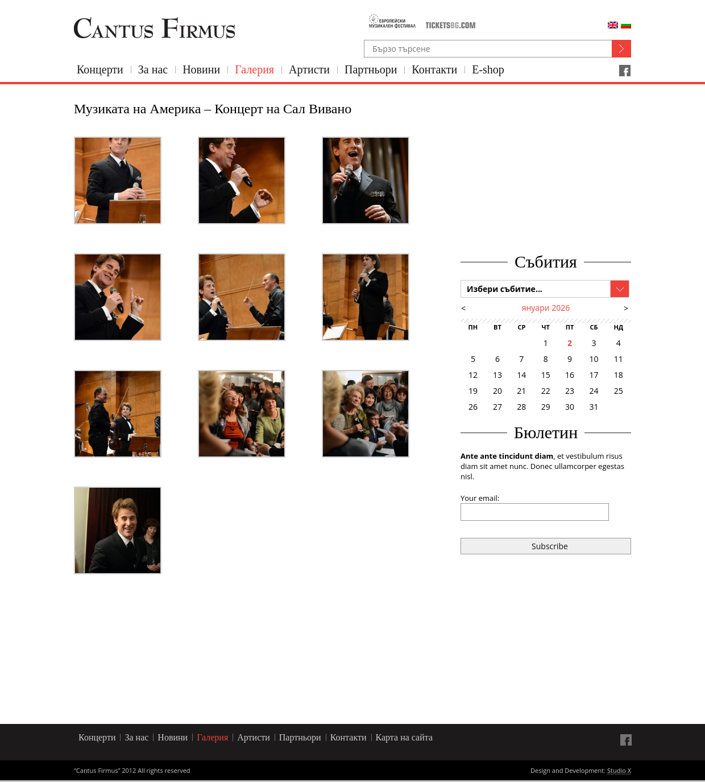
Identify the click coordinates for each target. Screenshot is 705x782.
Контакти (434, 69)
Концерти (100, 69)
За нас (153, 69)
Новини (201, 69)
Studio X (619, 771)
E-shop (488, 69)
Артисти (309, 69)
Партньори (371, 69)
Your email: (480, 498)
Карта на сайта (404, 737)
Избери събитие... (504, 288)
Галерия (254, 69)
